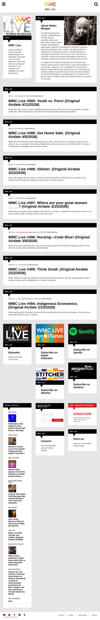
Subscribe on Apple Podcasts (49, 355)
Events (71, 615)
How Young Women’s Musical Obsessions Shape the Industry (16, 522)
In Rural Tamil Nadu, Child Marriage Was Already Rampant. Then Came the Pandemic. (17, 498)
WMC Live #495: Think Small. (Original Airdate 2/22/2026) (48, 271)
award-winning (14, 59)
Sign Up (57, 420)
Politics (29, 96)
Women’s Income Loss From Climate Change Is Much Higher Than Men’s (16, 450)
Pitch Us (78, 439)
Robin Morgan (38, 96)
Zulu (10, 601)
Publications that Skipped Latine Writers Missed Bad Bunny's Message (16, 427)
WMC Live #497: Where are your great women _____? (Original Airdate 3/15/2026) (47, 204)
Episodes (14, 352)
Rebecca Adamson (27, 299)
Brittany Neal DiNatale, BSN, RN (29, 232)
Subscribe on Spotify (81, 351)
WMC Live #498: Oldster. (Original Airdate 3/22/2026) (44, 171)
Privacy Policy (82, 615)
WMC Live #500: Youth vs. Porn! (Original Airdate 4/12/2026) (44, 102)
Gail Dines (21, 96)
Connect (46, 441)
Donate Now (82, 413)
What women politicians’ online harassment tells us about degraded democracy (16, 560)
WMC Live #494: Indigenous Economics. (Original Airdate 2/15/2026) (43, 305)
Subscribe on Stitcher (49, 391)
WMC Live (14, 45)
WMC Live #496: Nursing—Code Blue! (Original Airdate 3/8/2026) (49, 239)
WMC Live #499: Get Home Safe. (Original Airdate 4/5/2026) (44, 135)
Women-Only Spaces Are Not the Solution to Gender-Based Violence (16, 473)
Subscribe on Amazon (81, 386)
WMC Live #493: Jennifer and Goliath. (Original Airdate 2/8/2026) (15, 536)
